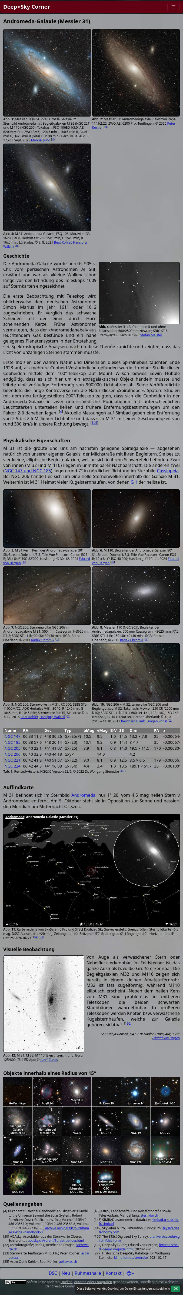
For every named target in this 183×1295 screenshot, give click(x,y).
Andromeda (83, 795)
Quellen (66, 1282)
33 (105, 126)
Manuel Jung (40, 140)
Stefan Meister (151, 335)
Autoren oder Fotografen (93, 1282)
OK (176, 1288)
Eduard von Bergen (166, 1038)
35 (17, 245)
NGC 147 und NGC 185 (28, 471)
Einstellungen (142, 1288)
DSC (53, 1273)
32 (57, 639)
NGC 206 (13, 754)
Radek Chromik (42, 640)
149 (36, 937)
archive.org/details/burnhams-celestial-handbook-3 (48, 1230)
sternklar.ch (149, 1215)
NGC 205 (13, 748)
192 (128, 1023)
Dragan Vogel (157, 721)
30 (23, 562)
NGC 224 (13, 766)
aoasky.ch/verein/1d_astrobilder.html (56, 1240)
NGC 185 (13, 742)
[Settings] (130, 1273)
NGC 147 (13, 736)
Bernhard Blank (133, 721)
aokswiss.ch (68, 1261)
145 (94, 422)
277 (123, 770)
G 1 (134, 482)
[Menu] (173, 7)
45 (53, 139)
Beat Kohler (62, 242)
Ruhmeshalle (88, 1273)
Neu (66, 1273)
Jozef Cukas (49, 1059)
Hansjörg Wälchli (52, 717)
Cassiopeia (168, 471)
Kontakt (114, 1273)
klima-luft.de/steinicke (131, 1257)
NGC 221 (13, 760)
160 (41, 937)
